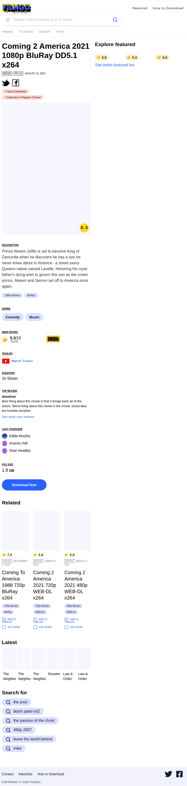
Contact (8, 774)
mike (14, 748)
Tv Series (26, 31)
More (60, 31)
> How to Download (15, 91)
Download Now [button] (24, 485)
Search (44, 31)
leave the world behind (29, 739)
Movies (7, 31)
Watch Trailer (17, 360)
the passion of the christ (30, 720)
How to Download (168, 8)
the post (16, 702)
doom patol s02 (23, 711)
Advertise (25, 774)
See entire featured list (114, 65)
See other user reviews (18, 417)
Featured (139, 8)
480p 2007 (19, 730)
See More (11, 627)
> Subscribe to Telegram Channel (23, 97)
